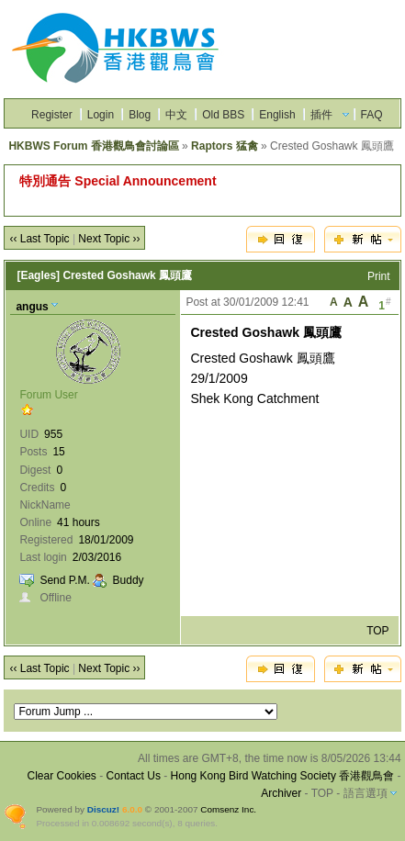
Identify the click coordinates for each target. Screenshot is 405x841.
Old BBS (223, 114)
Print (378, 276)
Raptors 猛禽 (224, 146)
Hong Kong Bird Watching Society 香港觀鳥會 (283, 775)
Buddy (128, 580)
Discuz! (103, 809)
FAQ (372, 114)
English (277, 114)
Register (52, 114)
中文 (176, 114)
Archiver (281, 793)
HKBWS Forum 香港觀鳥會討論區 (93, 146)
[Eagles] (38, 275)
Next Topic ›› (109, 238)
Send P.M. (64, 580)
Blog (140, 114)
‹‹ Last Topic (39, 238)
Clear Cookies (62, 775)
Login (100, 114)
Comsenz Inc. (228, 809)
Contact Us (134, 775)
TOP (377, 630)
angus (32, 306)
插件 (321, 114)
